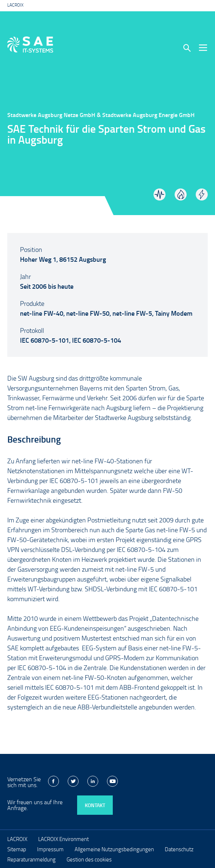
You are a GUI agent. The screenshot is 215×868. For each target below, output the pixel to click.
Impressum (50, 849)
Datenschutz (179, 849)
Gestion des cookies (89, 859)
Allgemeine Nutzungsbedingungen (114, 849)
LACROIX (15, 5)
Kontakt (95, 805)
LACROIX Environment (63, 838)
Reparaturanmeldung (31, 859)
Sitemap (16, 849)
